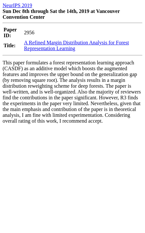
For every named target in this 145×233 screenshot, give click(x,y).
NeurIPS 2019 (17, 5)
